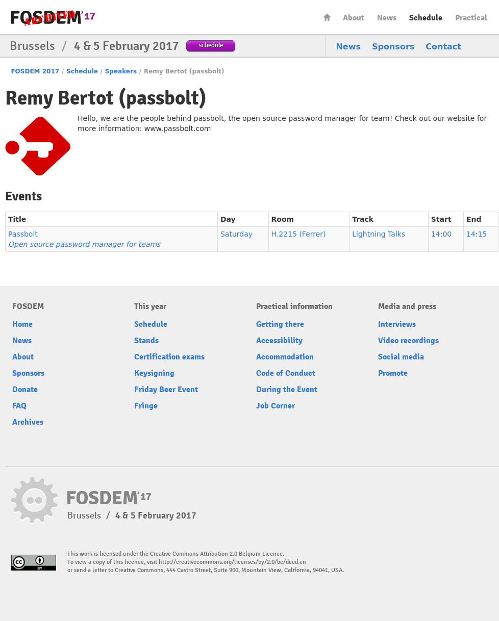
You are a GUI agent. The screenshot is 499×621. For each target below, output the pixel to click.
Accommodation (285, 357)
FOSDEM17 (53, 17)
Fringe (146, 406)
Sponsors (393, 46)
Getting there (280, 324)
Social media (401, 357)
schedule (211, 45)
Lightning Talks (378, 234)
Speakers (121, 71)
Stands (146, 340)
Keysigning (154, 373)
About (353, 18)
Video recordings (408, 340)
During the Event (286, 389)
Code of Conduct (285, 373)
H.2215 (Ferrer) (298, 234)
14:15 (476, 234)
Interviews (397, 324)
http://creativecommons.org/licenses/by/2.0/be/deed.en (232, 562)
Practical (471, 18)
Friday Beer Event (166, 389)
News (386, 18)
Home (327, 17)
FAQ (19, 406)
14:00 (441, 234)
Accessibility (279, 340)
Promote (393, 373)
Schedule (425, 18)
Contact (443, 46)
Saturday (236, 234)
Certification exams (169, 357)
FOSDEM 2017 (35, 71)
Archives (27, 422)
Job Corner (275, 406)
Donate (25, 389)
